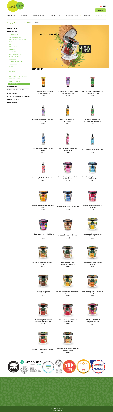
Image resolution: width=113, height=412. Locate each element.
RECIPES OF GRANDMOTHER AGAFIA (18, 96)
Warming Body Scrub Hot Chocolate (43, 292)
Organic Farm (72, 15)
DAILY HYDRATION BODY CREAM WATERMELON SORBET (92, 92)
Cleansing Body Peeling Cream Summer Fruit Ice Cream (92, 321)
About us (11, 15)
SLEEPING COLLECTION (15, 54)
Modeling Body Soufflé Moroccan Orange (92, 292)
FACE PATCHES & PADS (15, 37)
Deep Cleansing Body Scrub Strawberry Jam (68, 320)
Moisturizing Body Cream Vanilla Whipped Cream (68, 349)
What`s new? (38, 15)
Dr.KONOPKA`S (12, 87)
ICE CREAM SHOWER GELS (16, 61)
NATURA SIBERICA (12, 28)
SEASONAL (11, 74)
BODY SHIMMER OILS (14, 64)
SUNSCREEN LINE (13, 69)
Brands (24, 15)
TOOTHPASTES (13, 46)
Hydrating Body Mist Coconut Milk (92, 149)
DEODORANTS (12, 51)
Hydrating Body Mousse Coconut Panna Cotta (92, 178)
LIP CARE (11, 66)
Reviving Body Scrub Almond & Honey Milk (68, 263)
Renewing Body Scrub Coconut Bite (67, 206)
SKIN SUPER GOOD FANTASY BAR (18, 76)
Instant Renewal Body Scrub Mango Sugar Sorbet (67, 292)
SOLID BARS (12, 49)
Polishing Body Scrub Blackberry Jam (43, 235)
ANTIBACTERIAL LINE (14, 79)
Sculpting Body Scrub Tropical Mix (43, 349)
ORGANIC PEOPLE (12, 103)
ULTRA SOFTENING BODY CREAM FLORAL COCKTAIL (68, 92)
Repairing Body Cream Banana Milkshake (92, 235)
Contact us (101, 15)
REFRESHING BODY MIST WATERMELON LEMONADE (92, 121)
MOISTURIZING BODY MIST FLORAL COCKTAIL (43, 121)
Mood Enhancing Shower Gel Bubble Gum (68, 149)
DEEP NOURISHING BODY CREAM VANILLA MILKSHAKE (43, 92)
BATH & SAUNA (13, 59)
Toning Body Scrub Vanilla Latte (67, 235)
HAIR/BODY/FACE (13, 34)
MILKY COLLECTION (14, 56)
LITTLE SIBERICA (12, 93)
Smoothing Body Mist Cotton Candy (43, 178)
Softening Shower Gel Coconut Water (43, 149)
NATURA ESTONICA (13, 99)
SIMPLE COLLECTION (14, 81)
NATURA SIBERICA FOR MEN (15, 90)
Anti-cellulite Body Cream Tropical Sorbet (43, 206)
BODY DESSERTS (34, 23)
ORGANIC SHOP (24, 23)
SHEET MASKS (12, 71)
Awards (87, 15)
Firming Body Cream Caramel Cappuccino (92, 263)
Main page (10, 23)
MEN (10, 44)
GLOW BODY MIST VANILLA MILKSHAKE (67, 121)
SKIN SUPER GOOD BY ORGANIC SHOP (17, 40)
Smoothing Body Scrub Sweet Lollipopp (92, 206)
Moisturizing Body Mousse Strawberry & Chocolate (43, 320)
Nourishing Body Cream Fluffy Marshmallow (68, 178)
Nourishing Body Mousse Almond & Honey (43, 263)
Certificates (55, 15)
